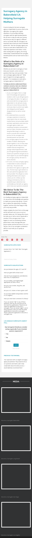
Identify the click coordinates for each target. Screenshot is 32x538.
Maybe (8, 341)
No (7, 337)
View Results (16, 348)
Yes (7, 334)
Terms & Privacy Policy (10, 259)
